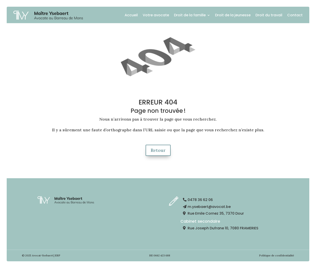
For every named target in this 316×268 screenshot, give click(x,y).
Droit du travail (268, 15)
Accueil (131, 15)
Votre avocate (156, 15)
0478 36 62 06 (200, 199)
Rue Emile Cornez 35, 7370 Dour (216, 213)
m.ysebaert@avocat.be (209, 206)
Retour (158, 150)
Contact (295, 15)
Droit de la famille (190, 15)
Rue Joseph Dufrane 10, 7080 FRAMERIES (223, 228)
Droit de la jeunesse (233, 15)
